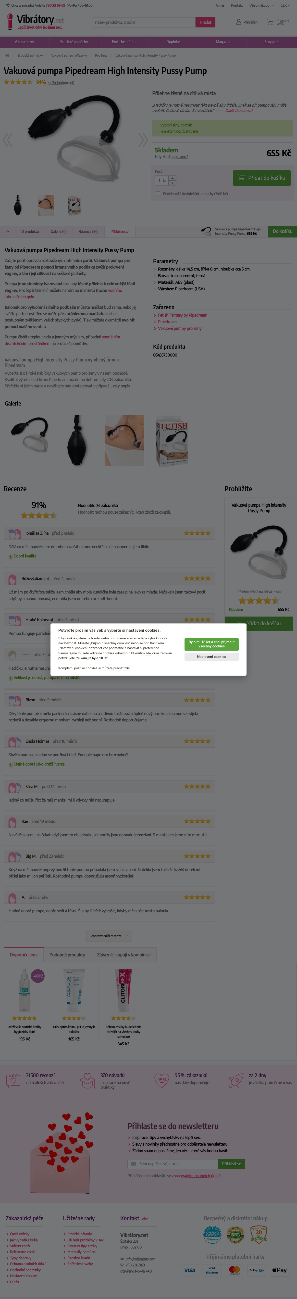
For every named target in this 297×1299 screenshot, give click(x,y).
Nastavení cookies (211, 657)
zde (148, 653)
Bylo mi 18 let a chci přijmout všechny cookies (212, 644)
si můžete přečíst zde (114, 668)
